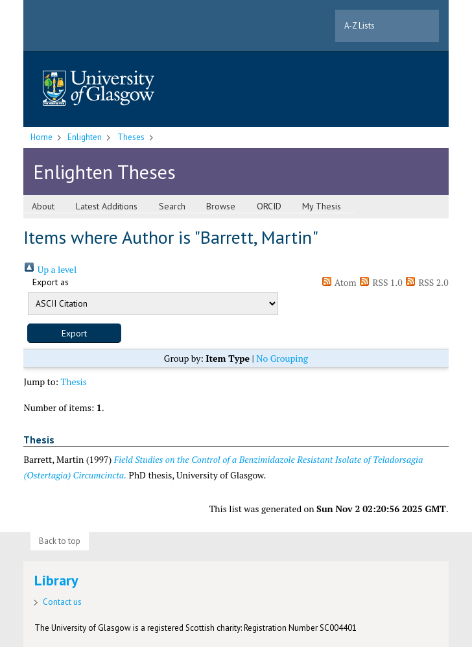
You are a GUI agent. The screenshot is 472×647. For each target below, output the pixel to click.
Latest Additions (106, 206)
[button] (74, 333)
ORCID (269, 206)
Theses (131, 137)
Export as (50, 282)
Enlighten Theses (104, 171)
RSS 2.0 (427, 282)
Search (172, 206)
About (43, 206)
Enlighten (84, 137)
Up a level (50, 269)
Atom (339, 282)
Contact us (62, 601)
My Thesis (321, 206)
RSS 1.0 (381, 282)
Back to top (59, 541)
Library (56, 580)
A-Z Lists (359, 25)
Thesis (74, 381)
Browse (220, 206)
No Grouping (282, 358)
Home (41, 137)
